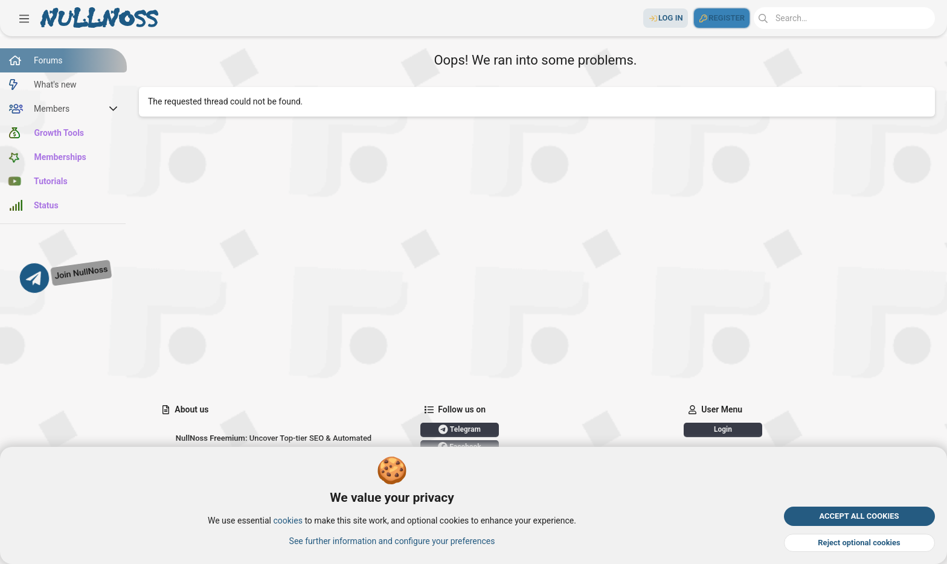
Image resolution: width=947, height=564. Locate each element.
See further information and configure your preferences (392, 540)
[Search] (844, 18)
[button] (24, 18)
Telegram (459, 429)
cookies (287, 520)
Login (723, 429)
